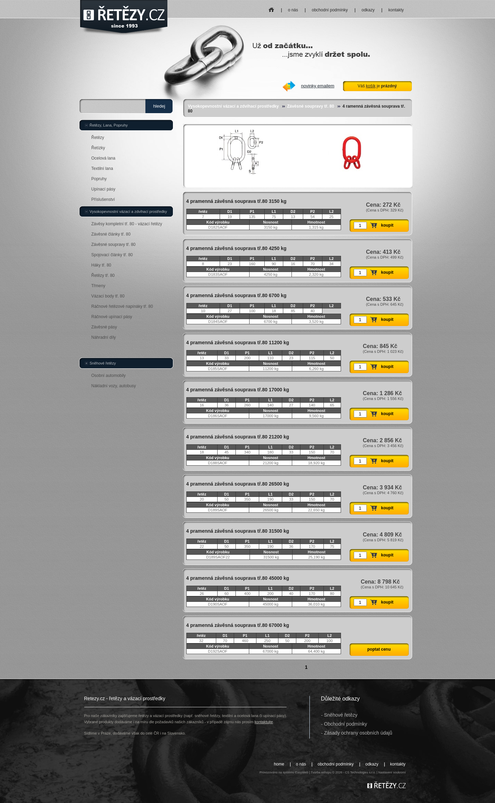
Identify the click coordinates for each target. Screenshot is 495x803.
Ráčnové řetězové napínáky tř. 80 (122, 306)
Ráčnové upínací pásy (111, 316)
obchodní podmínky (330, 10)
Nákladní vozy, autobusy (113, 385)
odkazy (368, 10)
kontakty (396, 10)
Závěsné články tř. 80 (111, 234)
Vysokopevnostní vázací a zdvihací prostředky (233, 106)
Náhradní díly (103, 337)
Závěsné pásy (104, 327)
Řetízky (98, 147)
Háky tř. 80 (101, 265)
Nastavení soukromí (392, 772)
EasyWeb (301, 772)
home (279, 764)
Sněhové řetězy (103, 363)
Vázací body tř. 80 (108, 296)
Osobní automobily (108, 375)
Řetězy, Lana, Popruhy (109, 125)
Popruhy (99, 178)
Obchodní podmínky (345, 724)
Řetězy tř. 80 (103, 275)
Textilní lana (102, 168)
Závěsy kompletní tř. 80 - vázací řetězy (126, 223)
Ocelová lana (103, 158)
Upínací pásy (103, 189)
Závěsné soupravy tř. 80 (310, 106)
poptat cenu (379, 649)
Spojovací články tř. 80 (112, 254)
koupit (387, 225)
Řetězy (97, 137)
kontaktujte (264, 722)
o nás (293, 10)
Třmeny (98, 285)
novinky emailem (317, 85)
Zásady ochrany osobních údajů (358, 733)
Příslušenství (103, 199)
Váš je (377, 86)
